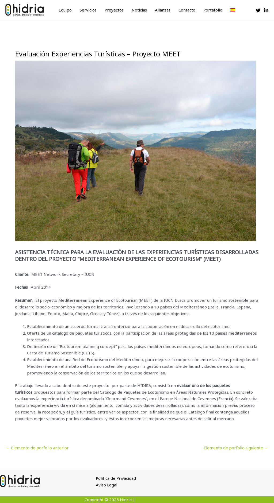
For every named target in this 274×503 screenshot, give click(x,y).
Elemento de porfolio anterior (37, 447)
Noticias (139, 10)
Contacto (186, 10)
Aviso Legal (106, 484)
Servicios (88, 10)
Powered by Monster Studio (162, 499)
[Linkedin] (266, 10)
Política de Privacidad (116, 478)
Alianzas (162, 10)
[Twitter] (258, 10)
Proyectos (114, 10)
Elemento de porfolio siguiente (236, 447)
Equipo (65, 10)
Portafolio (212, 10)
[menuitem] (232, 10)
